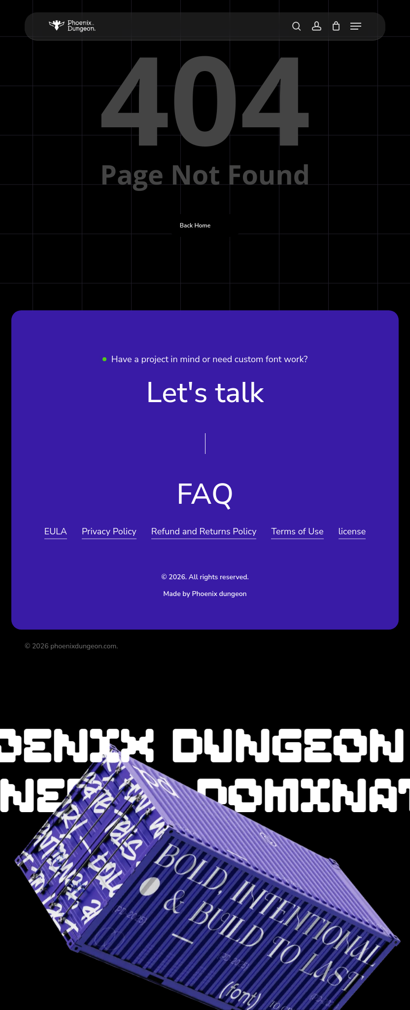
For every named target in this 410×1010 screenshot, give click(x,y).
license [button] (352, 531)
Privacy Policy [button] (109, 531)
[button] (355, 26)
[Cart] (335, 26)
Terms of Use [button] (297, 531)
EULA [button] (55, 531)
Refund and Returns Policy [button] (204, 531)
